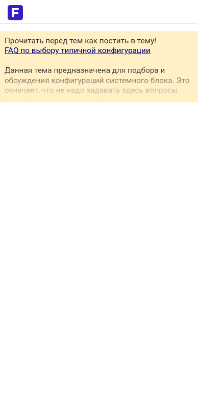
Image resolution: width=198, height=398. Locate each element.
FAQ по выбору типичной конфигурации (78, 50)
